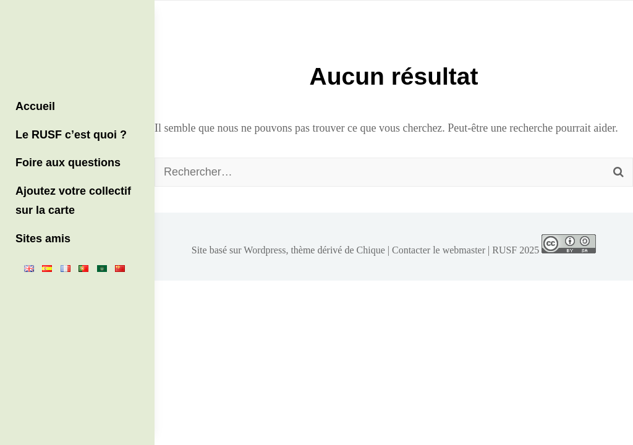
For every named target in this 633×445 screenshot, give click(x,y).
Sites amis (42, 238)
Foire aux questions (68, 162)
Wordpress (265, 250)
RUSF (504, 250)
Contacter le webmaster (438, 250)
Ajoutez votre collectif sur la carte (73, 201)
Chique (371, 250)
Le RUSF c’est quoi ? (71, 135)
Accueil (35, 106)
